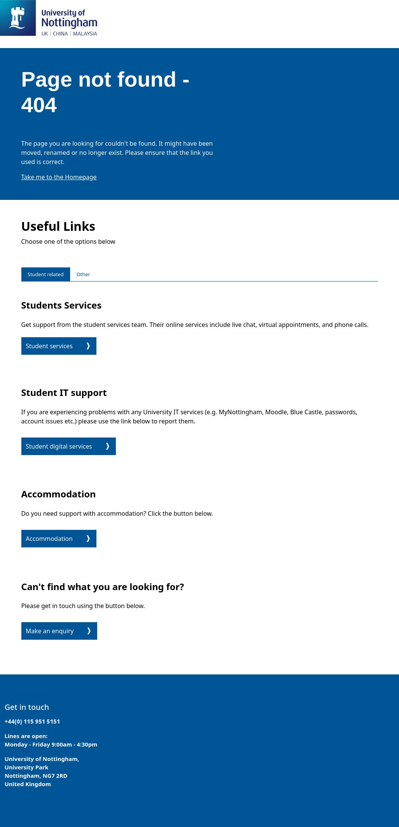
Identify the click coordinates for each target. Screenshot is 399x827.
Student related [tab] (46, 274)
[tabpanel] (199, 468)
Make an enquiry (50, 631)
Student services (49, 346)
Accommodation (49, 538)
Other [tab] (83, 274)
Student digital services (59, 446)
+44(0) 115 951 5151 (32, 721)
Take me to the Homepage (59, 177)
